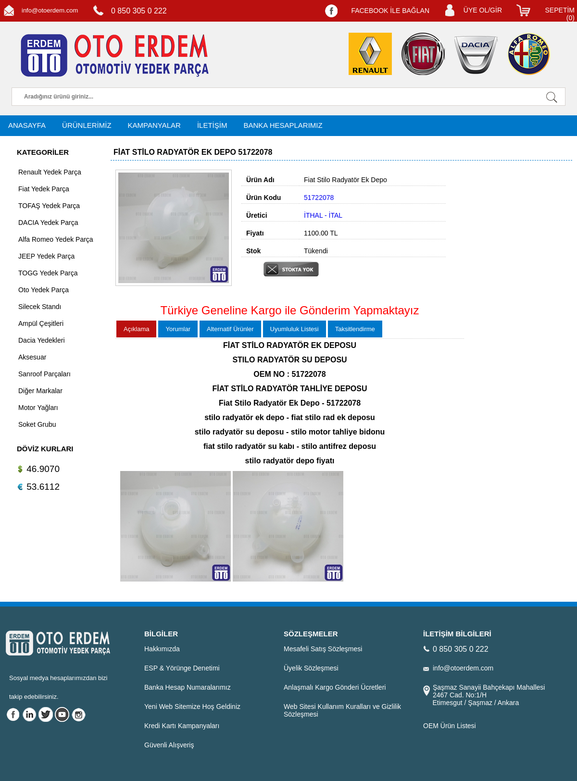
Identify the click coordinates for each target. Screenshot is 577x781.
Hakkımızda (162, 649)
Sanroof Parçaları (44, 374)
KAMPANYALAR (154, 125)
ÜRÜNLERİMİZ (87, 125)
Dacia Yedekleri (41, 340)
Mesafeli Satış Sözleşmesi (323, 649)
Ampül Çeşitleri (40, 323)
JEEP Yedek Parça (46, 256)
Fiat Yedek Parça (43, 189)
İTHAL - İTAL (323, 215)
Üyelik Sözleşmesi (311, 668)
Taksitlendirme (355, 329)
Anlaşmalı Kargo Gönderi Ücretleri (335, 687)
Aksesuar (32, 357)
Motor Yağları (38, 407)
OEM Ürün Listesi (449, 726)
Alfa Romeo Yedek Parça (55, 239)
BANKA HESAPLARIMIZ (282, 125)
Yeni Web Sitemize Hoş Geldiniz (192, 706)
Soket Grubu (37, 424)
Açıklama (136, 329)
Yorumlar (177, 329)
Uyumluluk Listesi (294, 329)
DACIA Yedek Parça (48, 222)
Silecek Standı (40, 306)
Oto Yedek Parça (43, 290)
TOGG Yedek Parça (47, 273)
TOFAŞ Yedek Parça (49, 206)
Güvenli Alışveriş (169, 745)
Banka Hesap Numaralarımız (187, 687)
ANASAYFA (27, 125)
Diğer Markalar (40, 391)
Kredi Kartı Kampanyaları (181, 726)
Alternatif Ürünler (230, 329)
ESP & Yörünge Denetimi (182, 668)
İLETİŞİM (212, 125)
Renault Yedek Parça (49, 172)
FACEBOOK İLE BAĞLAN (390, 10)
